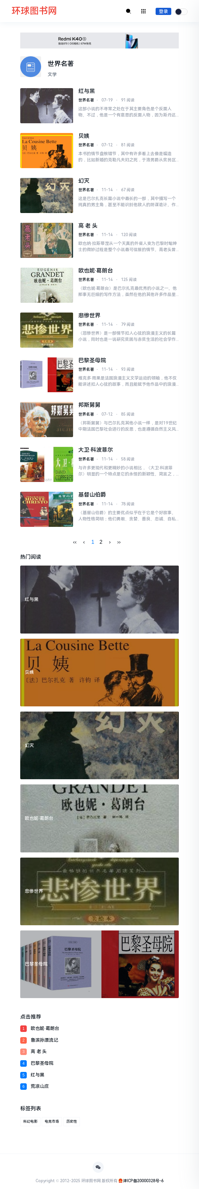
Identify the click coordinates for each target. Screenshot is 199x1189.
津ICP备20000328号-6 (143, 1181)
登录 (163, 11)
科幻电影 (30, 1121)
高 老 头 (88, 225)
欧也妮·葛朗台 (95, 270)
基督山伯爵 (92, 494)
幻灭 (83, 181)
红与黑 (86, 91)
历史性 (71, 1121)
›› (119, 542)
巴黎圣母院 (92, 360)
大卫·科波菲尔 (95, 450)
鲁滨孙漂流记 (44, 1040)
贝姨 (83, 136)
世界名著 (86, 100)
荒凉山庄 (40, 1086)
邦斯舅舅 (89, 405)
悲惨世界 (89, 315)
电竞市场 (52, 1121)
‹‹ (75, 542)
